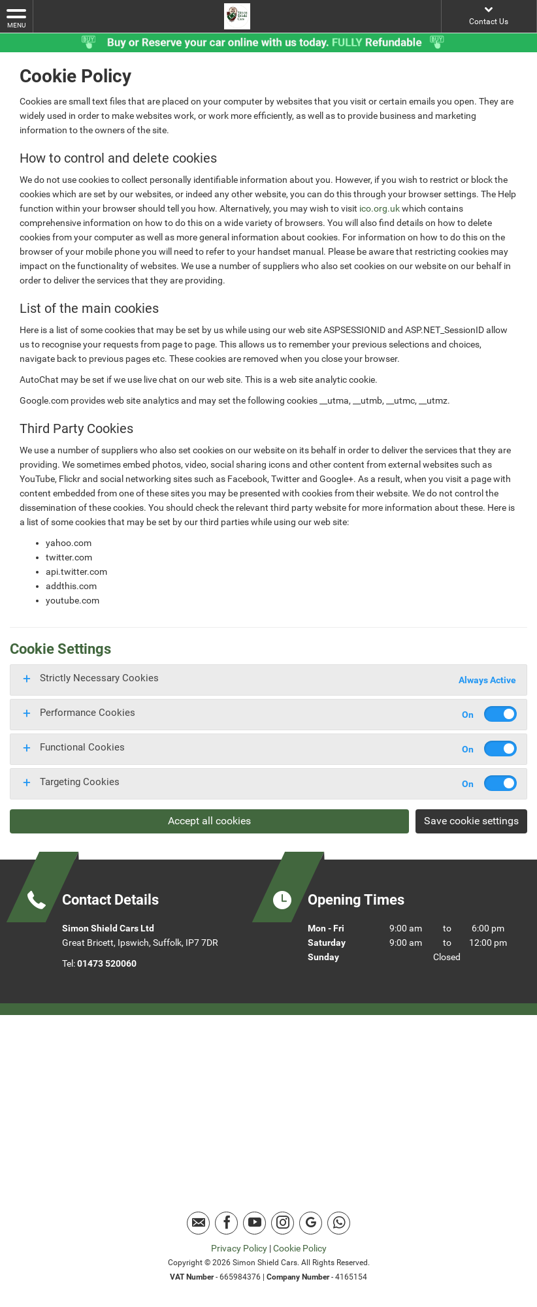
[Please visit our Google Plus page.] (310, 1223)
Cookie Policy (300, 1248)
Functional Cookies (82, 747)
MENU (16, 18)
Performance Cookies (87, 712)
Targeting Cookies (80, 782)
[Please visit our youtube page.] (254, 1223)
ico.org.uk (379, 208)
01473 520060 (107, 963)
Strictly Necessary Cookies (99, 678)
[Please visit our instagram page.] (282, 1223)
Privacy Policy (239, 1248)
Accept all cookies (209, 821)
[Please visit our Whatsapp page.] (338, 1223)
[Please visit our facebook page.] (226, 1223)
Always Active (487, 680)
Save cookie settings (471, 821)
